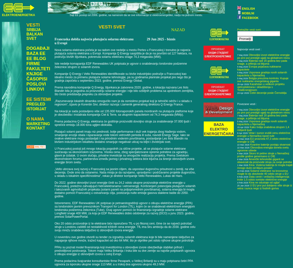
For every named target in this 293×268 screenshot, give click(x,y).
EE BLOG (36, 58)
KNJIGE (34, 73)
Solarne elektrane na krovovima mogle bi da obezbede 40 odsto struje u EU (262, 172)
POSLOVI (36, 84)
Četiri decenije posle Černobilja (268, 92)
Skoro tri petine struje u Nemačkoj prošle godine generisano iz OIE (263, 155)
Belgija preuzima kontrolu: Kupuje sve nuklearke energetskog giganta (262, 80)
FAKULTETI (38, 68)
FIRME (33, 63)
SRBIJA (33, 30)
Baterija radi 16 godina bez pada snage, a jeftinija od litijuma (262, 62)
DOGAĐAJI (37, 48)
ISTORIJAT (36, 109)
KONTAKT (35, 128)
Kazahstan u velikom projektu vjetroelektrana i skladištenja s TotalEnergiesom (261, 87)
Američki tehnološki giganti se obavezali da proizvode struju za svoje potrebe (264, 161)
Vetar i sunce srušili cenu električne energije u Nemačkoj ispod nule (263, 134)
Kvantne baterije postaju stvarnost (270, 144)
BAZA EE (35, 53)
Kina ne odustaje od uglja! (264, 182)
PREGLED (35, 104)
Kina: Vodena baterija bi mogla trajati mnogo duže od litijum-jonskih (265, 166)
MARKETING (38, 124)
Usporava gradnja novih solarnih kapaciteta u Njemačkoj (262, 74)
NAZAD (178, 30)
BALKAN (34, 34)
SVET (31, 38)
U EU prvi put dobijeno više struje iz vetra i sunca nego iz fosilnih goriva (264, 187)
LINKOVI (35, 89)
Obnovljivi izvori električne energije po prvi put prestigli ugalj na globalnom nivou (263, 56)
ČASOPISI (36, 79)
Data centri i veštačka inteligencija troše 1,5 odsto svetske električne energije (263, 178)
